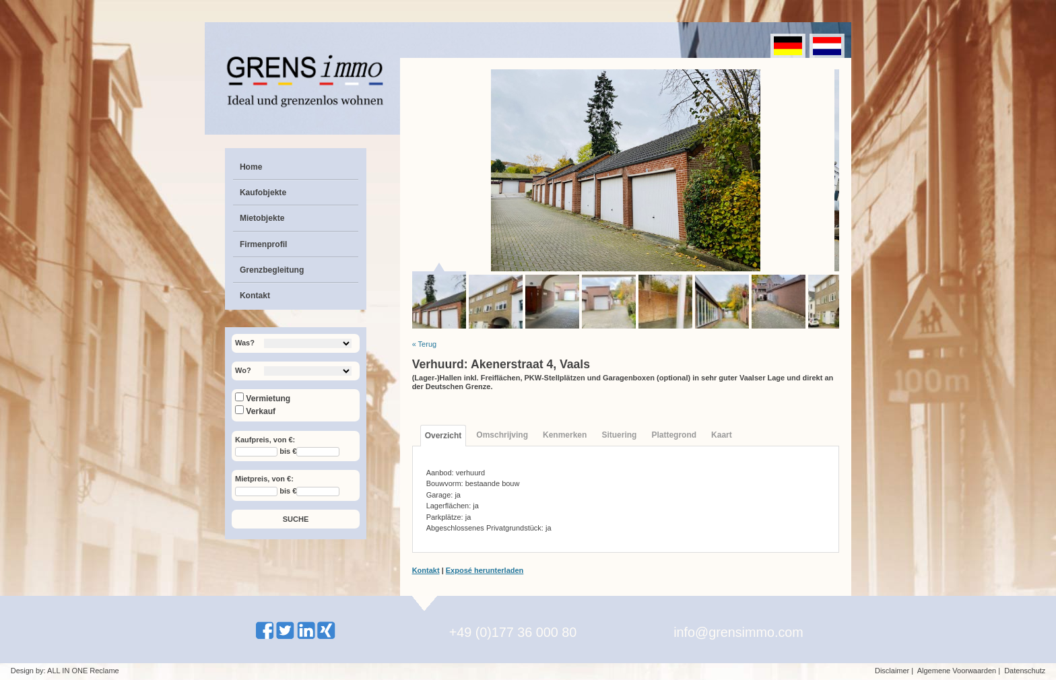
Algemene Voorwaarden (956, 671)
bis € (287, 452)
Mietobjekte (262, 218)
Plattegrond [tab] (673, 435)
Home (251, 167)
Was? (245, 343)
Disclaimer (892, 671)
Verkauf (255, 411)
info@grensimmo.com (738, 632)
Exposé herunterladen (485, 570)
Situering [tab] (618, 435)
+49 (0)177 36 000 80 (513, 632)
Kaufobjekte (263, 192)
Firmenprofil (264, 244)
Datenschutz (1024, 671)
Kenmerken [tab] (565, 435)
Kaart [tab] (721, 435)
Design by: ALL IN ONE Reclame (65, 671)
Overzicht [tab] (443, 435)
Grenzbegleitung (272, 270)
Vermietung (262, 398)
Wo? (243, 370)
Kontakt (255, 295)
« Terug (424, 344)
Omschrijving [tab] (502, 435)
